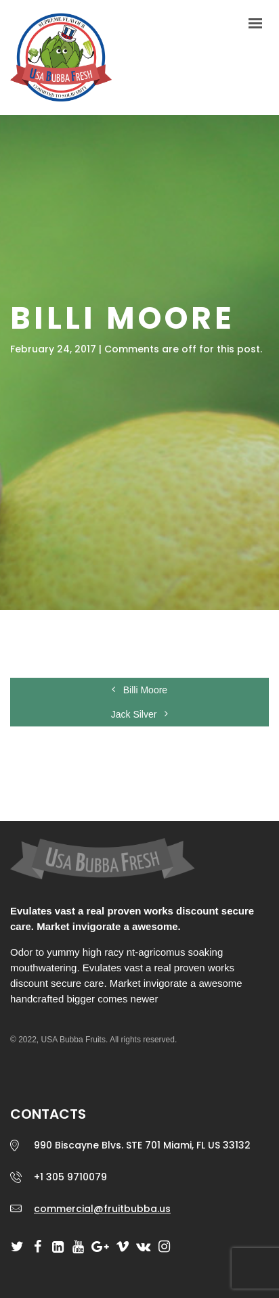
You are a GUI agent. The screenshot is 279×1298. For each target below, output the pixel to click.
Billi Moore (139, 690)
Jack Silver (140, 714)
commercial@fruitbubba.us (102, 1208)
